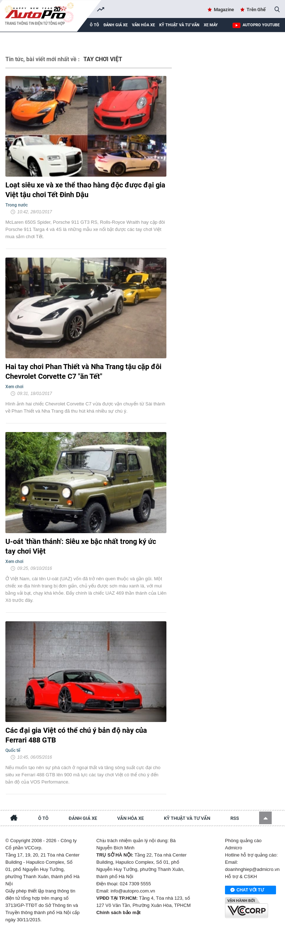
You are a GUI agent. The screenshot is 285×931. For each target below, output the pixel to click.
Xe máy (211, 25)
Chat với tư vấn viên (247, 890)
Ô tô (43, 818)
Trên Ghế (256, 9)
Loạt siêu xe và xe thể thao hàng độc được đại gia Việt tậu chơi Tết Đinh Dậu (85, 190)
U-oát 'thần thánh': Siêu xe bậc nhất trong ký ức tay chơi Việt (80, 546)
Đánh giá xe (116, 25)
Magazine (224, 9)
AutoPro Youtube (261, 25)
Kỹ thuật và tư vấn (179, 25)
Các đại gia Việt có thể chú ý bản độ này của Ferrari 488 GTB (76, 735)
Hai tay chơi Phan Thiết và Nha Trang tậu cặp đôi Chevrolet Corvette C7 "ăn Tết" (83, 371)
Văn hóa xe (143, 25)
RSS (234, 818)
